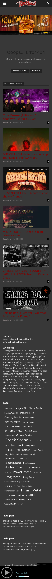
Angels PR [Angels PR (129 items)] (21, 408)
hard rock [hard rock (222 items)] (17, 445)
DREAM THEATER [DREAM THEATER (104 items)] (12, 426)
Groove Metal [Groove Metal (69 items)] (35, 441)
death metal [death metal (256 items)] (12, 421)
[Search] (48, 3)
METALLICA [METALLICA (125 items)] (23, 458)
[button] (4, 3)
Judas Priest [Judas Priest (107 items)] (37, 450)
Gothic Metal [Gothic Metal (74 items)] (9, 436)
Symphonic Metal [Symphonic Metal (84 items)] (11, 491)
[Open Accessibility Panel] (46, 291)
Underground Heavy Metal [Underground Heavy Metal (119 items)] (17, 499)
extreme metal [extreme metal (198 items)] (13, 430)
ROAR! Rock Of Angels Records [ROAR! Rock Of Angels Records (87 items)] (17, 481)
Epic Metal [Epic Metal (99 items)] (27, 426)
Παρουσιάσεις (18, 565)
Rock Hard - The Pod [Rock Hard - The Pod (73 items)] (12, 486)
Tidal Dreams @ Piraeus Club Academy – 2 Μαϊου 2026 (21, 117)
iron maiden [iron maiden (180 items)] (23, 449)
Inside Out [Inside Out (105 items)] (9, 450)
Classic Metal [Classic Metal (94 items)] (28, 417)
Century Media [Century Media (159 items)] (12, 417)
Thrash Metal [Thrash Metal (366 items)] (31, 490)
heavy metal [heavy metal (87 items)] (30, 445)
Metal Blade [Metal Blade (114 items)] (10, 458)
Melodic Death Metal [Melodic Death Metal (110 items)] (25, 454)
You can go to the (20, 71)
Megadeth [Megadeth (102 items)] (9, 454)
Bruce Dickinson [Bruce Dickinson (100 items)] (27, 412)
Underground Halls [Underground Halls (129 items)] (26, 495)
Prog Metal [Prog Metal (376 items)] (12, 476)
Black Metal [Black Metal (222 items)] (35, 408)
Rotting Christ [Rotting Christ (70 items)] (27, 486)
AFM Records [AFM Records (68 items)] (9, 408)
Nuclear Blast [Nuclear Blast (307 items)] (14, 467)
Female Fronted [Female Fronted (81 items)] (31, 431)
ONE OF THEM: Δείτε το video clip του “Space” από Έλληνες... (25, 156)
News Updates (32, 565)
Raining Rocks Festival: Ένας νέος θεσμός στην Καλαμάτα (24, 314)
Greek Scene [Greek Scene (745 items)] (16, 440)
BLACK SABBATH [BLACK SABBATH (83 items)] (11, 413)
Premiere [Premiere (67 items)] (37, 472)
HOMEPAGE (36, 71)
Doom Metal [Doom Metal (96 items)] (28, 422)
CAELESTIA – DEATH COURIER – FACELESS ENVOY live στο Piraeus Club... (25, 274)
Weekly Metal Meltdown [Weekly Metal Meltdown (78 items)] (13, 504)
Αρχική (7, 565)
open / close (41, 564)
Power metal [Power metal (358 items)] (22, 471)
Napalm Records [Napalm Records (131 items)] (12, 462)
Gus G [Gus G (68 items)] (6, 445)
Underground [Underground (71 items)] (9, 495)
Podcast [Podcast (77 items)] (7, 472)
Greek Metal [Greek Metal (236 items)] (24, 435)
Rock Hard (7, 122)
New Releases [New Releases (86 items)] (29, 463)
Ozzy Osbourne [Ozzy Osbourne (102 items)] (33, 467)
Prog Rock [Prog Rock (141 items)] (28, 477)
